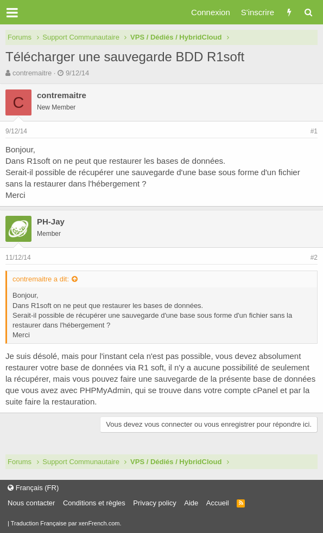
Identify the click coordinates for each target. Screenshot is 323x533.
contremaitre (32, 73)
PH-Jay (51, 221)
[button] (12, 12)
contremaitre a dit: (40, 279)
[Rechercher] (308, 12)
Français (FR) (33, 488)
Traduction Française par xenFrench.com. (66, 523)
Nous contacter (31, 503)
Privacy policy (154, 503)
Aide (191, 503)
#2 (314, 257)
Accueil (217, 503)
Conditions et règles (94, 503)
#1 (314, 131)
